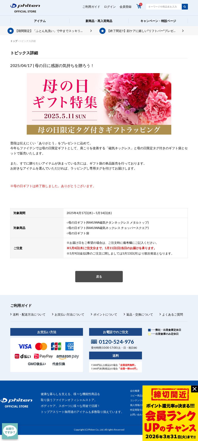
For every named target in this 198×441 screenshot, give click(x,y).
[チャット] (10, 431)
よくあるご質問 (172, 314)
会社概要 (135, 390)
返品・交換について (139, 314)
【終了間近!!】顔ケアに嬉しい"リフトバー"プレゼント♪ (144, 31)
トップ (13, 40)
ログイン (110, 6)
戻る (99, 276)
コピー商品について (140, 395)
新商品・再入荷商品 (99, 21)
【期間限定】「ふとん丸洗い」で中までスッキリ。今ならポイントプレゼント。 (53, 31)
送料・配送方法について (29, 314)
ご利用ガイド (91, 6)
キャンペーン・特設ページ (158, 21)
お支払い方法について (69, 314)
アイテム (40, 21)
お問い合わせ (137, 414)
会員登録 (125, 6)
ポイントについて (105, 314)
